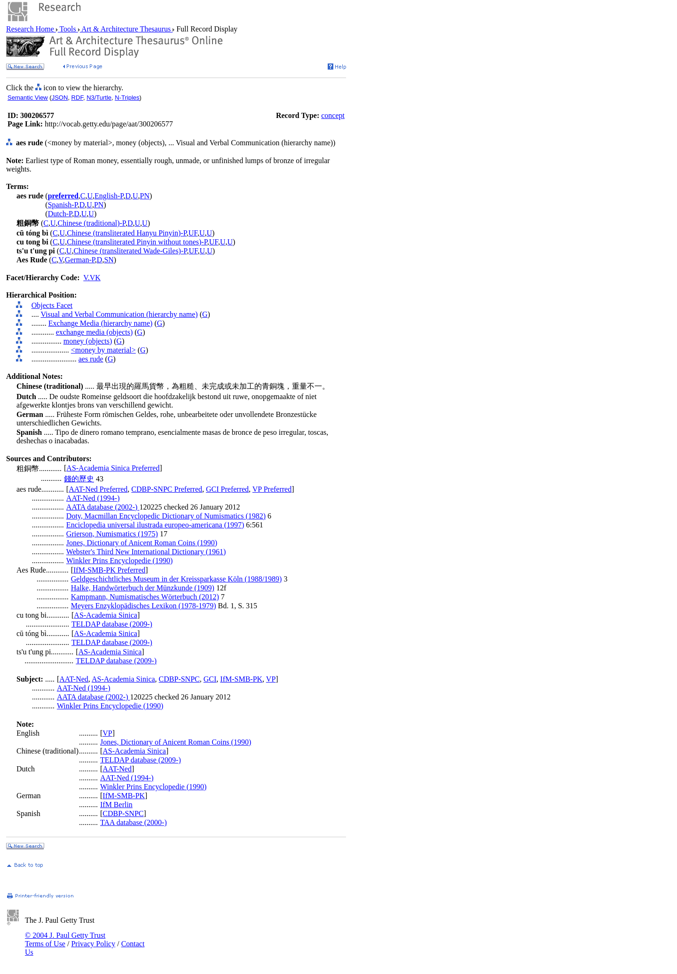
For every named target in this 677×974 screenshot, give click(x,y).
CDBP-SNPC (179, 679)
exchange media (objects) (94, 332)
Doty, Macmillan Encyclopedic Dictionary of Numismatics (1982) (166, 516)
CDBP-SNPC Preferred (166, 489)
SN (108, 260)
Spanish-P (63, 205)
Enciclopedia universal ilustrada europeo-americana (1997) (155, 525)
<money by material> (103, 350)
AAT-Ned (73, 679)
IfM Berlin (116, 805)
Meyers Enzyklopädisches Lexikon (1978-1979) (143, 606)
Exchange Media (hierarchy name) (100, 323)
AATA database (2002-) (103, 507)
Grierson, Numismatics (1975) (112, 534)
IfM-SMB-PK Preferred (109, 570)
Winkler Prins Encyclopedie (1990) (119, 561)
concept (333, 115)
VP (271, 679)
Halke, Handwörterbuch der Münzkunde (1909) (142, 588)
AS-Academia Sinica (105, 615)
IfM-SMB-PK (241, 679)
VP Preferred (271, 489)
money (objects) (87, 341)
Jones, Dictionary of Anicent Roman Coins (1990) (141, 543)
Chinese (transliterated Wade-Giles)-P (130, 251)
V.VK (92, 278)
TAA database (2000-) (133, 822)
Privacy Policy (93, 944)
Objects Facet (52, 305)
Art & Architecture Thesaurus (126, 29)
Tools (68, 29)
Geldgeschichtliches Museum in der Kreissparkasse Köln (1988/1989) (176, 579)
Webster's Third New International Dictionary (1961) (146, 552)
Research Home (31, 29)
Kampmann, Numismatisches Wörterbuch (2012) (145, 597)
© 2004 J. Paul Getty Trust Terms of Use (65, 939)
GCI (210, 679)
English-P (108, 196)
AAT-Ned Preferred (98, 489)
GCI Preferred (227, 489)
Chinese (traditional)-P (92, 223)
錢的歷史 (79, 479)
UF (193, 233)
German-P (80, 260)
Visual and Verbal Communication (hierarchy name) (118, 314)
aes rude (91, 359)
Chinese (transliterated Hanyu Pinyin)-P (127, 233)
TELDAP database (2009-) (111, 624)
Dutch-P (60, 214)
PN (145, 196)
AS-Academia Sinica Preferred (112, 468)
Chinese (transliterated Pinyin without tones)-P (137, 242)
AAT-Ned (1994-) (93, 498)
